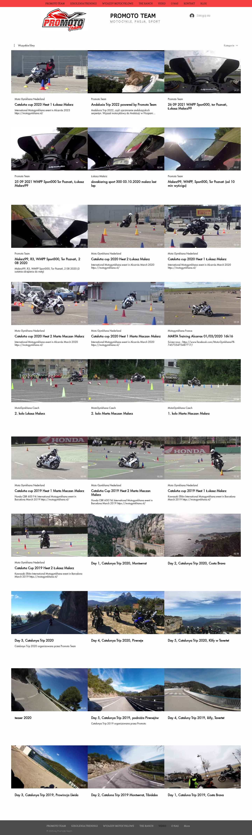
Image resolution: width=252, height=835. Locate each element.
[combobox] (231, 45)
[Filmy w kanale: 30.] (125, 432)
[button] (117, 3)
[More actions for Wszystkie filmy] (24, 45)
